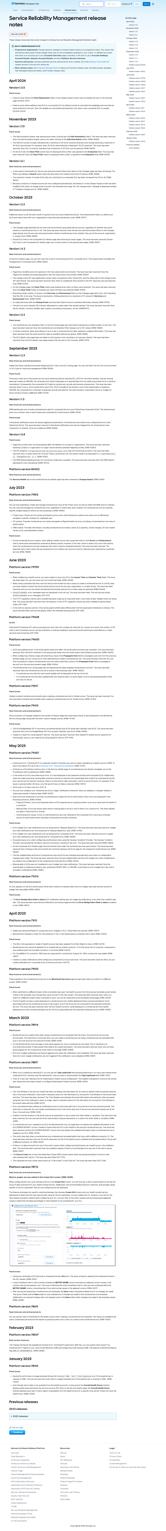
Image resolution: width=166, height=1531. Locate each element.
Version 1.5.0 (133, 25)
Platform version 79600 (137, 85)
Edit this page (16, 1427)
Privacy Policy (115, 1456)
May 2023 (130, 95)
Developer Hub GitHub (69, 1467)
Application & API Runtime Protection (26, 1485)
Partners (63, 1496)
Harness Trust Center (98, 62)
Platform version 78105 (137, 141)
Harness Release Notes (48, 68)
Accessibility (114, 1460)
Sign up (63, 1453)
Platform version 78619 (137, 128)
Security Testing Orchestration (23, 1492)
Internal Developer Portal (21, 1514)
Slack (62, 1456)
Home (15, 10)
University (84, 10)
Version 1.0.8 (133, 62)
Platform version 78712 (137, 125)
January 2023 (131, 138)
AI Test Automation (19, 1521)
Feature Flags (16, 1471)
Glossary (95, 10)
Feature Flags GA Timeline (71, 1481)
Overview (15, 1453)
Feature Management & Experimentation (27, 1474)
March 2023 (130, 115)
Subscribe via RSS (18, 34)
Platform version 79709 (137, 78)
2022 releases (20, 1416)
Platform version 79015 (137, 111)
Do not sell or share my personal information (127, 1467)
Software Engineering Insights (23, 1517)
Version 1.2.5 (133, 55)
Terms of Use (114, 1453)
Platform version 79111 (136, 108)
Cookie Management (117, 1463)
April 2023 (130, 105)
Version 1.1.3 (133, 58)
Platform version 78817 (137, 121)
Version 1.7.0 (133, 32)
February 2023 (131, 131)
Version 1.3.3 (133, 48)
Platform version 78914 (137, 118)
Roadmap (57, 10)
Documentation (28, 10)
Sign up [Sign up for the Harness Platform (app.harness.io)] (146, 4)
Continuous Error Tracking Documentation (56, 766)
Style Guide (65, 1499)
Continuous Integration (20, 1460)
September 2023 (132, 52)
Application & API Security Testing (25, 1488)
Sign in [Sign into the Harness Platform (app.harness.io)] (137, 4)
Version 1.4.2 (133, 45)
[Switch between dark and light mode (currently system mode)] (153, 4)
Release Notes (70, 10)
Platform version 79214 (137, 101)
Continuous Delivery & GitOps (23, 1463)
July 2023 (130, 68)
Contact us (127, 4)
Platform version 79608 (137, 81)
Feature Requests (67, 1478)
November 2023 (132, 28)
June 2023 (130, 75)
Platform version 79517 (137, 88)
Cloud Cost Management (21, 1478)
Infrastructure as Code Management (26, 1467)
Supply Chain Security (20, 1496)
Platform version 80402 (137, 65)
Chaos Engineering (18, 1503)
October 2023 (131, 38)
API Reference (44, 10)
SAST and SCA (17, 1499)
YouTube (63, 1463)
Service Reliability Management (24, 1510)
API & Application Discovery (23, 1481)
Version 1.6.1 (133, 35)
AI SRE (14, 1506)
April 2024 (130, 22)
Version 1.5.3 (133, 41)
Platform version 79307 (137, 98)
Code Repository (18, 1456)
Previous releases (133, 145)
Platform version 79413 (137, 91)
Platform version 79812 (137, 71)
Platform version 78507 (137, 135)
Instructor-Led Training (69, 1492)
